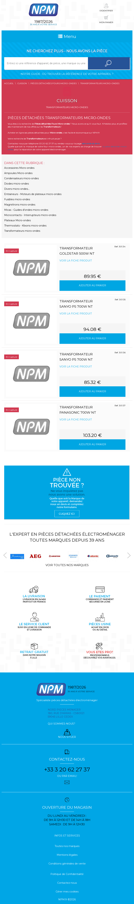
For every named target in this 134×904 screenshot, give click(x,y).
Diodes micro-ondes (16, 183)
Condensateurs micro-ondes (21, 178)
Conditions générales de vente (67, 863)
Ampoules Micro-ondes (18, 173)
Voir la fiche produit (75, 260)
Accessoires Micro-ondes (19, 167)
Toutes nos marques (67, 846)
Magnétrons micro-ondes (19, 204)
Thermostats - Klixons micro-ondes (25, 225)
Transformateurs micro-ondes (22, 230)
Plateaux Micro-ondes (17, 220)
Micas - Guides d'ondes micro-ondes (26, 209)
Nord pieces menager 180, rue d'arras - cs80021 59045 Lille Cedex (66, 713)
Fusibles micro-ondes (17, 199)
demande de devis (91, 143)
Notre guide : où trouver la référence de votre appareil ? (67, 74)
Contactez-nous (67, 882)
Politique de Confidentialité (67, 874)
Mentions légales (67, 854)
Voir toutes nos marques (67, 565)
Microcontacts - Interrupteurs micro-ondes (30, 215)
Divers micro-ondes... (16, 188)
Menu (67, 36)
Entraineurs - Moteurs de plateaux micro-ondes (32, 194)
